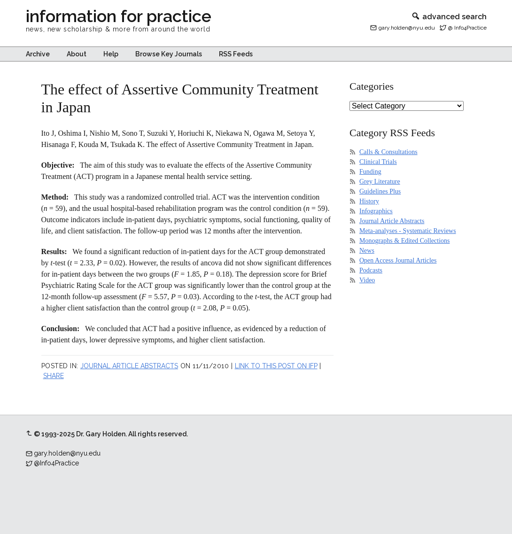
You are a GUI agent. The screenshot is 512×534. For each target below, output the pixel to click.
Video (367, 280)
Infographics (376, 211)
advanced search (449, 16)
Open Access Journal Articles (397, 260)
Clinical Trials (378, 161)
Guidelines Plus (380, 191)
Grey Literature (379, 181)
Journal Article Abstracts (129, 366)
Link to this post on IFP (276, 366)
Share (53, 375)
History (369, 201)
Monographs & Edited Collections (404, 240)
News (366, 250)
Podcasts (370, 270)
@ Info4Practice (467, 27)
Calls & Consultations (388, 151)
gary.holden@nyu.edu (407, 27)
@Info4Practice (56, 463)
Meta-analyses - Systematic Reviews (407, 230)
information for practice (118, 16)
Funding (370, 171)
